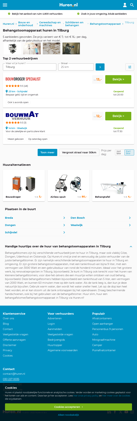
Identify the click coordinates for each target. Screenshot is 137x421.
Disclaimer (9, 345)
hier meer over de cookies (116, 395)
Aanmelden (55, 329)
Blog (6, 323)
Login (51, 323)
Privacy (7, 350)
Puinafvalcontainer (104, 350)
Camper (97, 345)
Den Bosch (78, 217)
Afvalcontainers (102, 318)
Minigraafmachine (103, 339)
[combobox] (29, 67)
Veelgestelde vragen (15, 334)
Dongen (10, 225)
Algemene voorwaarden (63, 350)
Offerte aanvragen (14, 339)
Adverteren (55, 318)
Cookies (8, 355)
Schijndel (11, 232)
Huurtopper (55, 345)
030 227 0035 (11, 379)
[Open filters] (130, 67)
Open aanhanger (102, 323)
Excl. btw (128, 152)
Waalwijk (77, 225)
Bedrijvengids (56, 339)
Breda (9, 217)
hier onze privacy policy (86, 395)
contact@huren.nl (14, 373)
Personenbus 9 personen (107, 329)
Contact (8, 329)
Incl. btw (119, 152)
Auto (95, 334)
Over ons (8, 318)
